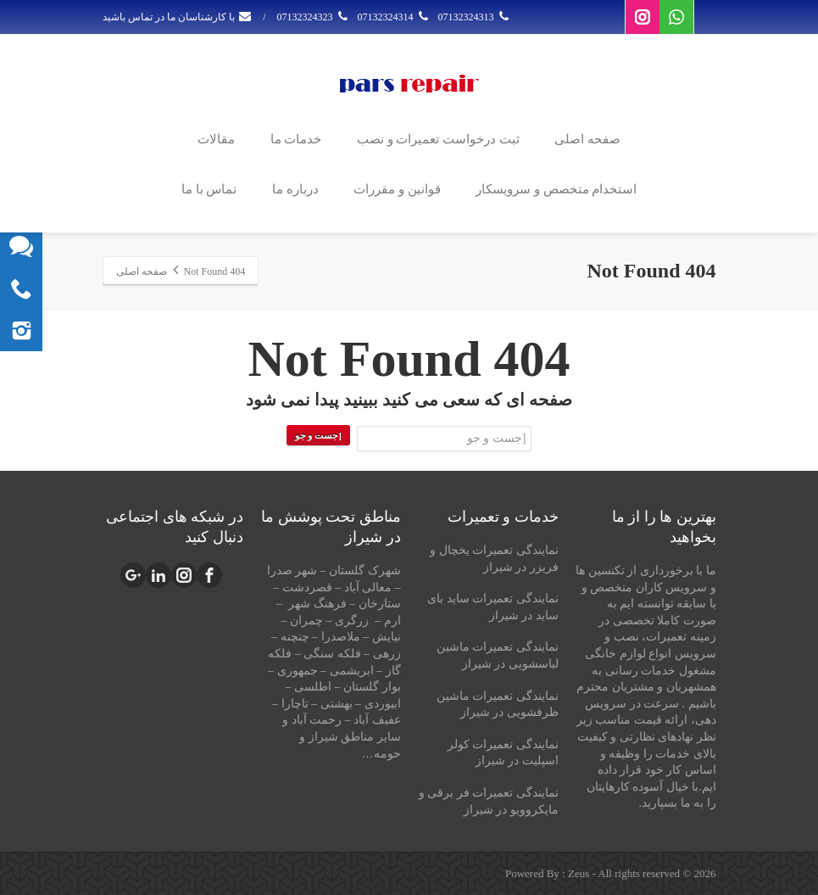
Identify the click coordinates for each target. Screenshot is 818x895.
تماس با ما (209, 189)
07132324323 (314, 17)
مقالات (216, 139)
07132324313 (475, 17)
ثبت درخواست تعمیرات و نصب (438, 139)
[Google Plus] (133, 575)
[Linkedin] (158, 575)
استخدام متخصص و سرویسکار (556, 189)
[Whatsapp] (676, 17)
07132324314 (394, 17)
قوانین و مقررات (397, 189)
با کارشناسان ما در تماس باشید (178, 17)
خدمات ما (296, 139)
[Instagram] (642, 17)
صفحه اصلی (587, 139)
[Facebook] (209, 575)
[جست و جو (318, 435)
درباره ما (295, 189)
